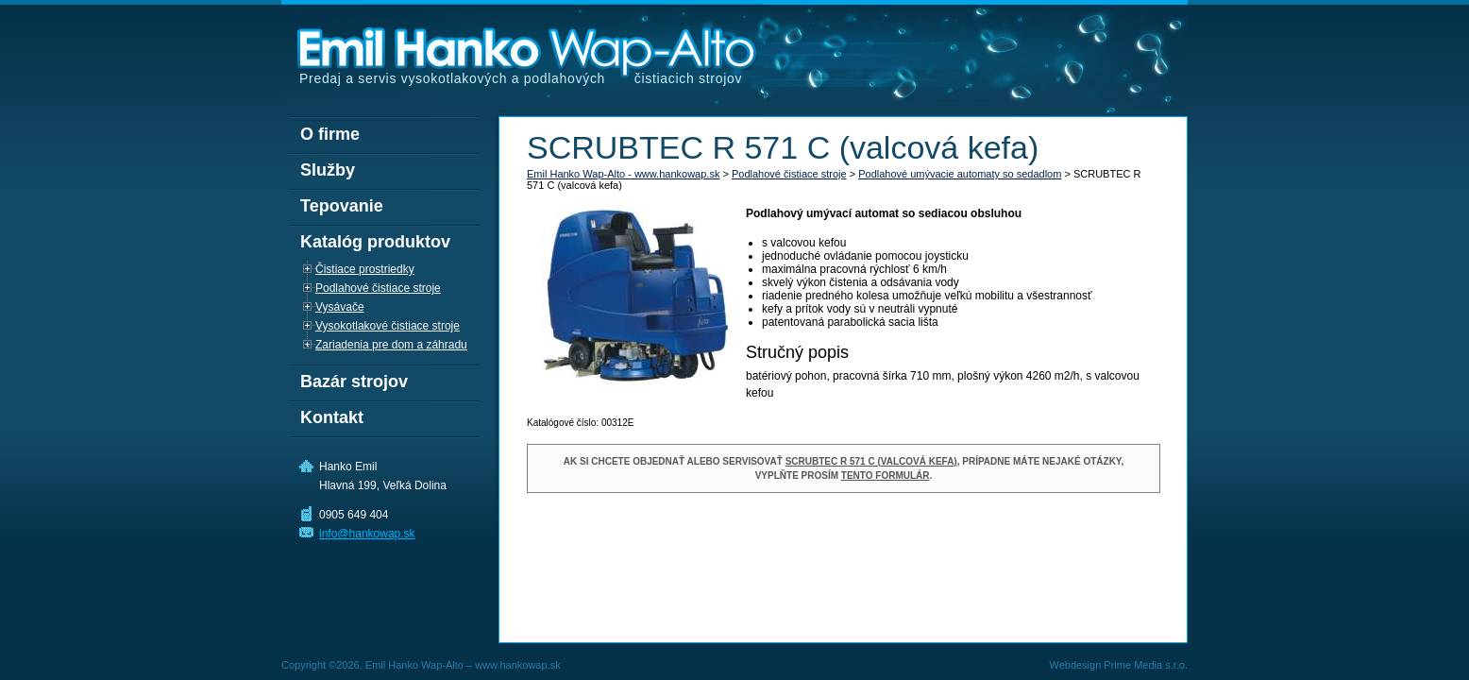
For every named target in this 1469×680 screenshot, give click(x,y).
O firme (330, 134)
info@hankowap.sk (367, 533)
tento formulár (885, 475)
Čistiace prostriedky (364, 269)
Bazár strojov (354, 381)
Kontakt (331, 417)
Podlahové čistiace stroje (789, 173)
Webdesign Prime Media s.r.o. (1118, 665)
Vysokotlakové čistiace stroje (387, 325)
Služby (327, 170)
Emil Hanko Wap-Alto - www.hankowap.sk (623, 173)
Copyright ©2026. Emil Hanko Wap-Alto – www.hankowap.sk (421, 665)
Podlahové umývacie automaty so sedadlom (959, 173)
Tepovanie (341, 205)
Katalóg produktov (375, 241)
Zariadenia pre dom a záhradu (391, 344)
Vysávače (339, 307)
